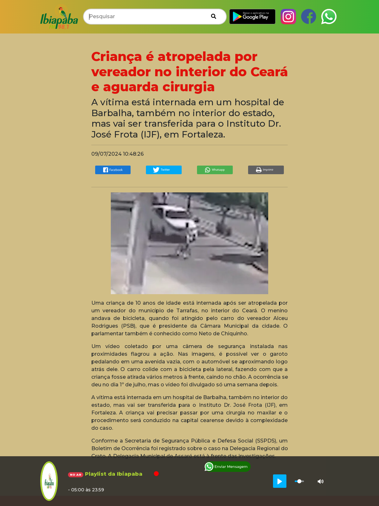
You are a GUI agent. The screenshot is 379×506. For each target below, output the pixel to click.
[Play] (279, 481)
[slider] (299, 481)
